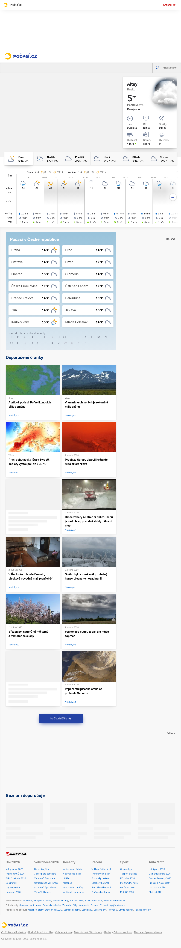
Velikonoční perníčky (73, 887)
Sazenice (23, 905)
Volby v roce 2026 (14, 869)
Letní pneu (87, 910)
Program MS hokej (129, 883)
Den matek (11, 883)
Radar (107, 932)
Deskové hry (100, 910)
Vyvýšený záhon (117, 905)
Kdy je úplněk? (13, 887)
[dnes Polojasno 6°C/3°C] (18, 158)
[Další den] (173, 197)
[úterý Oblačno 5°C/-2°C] (104, 158)
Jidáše (66, 878)
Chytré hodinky (126, 910)
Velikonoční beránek (101, 869)
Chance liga (126, 869)
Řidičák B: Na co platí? (160, 883)
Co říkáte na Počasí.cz (13, 932)
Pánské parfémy (143, 910)
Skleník (94, 905)
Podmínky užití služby (40, 932)
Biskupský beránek (101, 878)
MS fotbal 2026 (127, 887)
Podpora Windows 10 (114, 900)
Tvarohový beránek (101, 874)
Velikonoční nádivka (72, 869)
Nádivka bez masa (72, 874)
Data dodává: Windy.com (88, 932)
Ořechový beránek (100, 883)
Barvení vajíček (41, 869)
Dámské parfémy (71, 910)
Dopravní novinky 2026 (160, 878)
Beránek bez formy (101, 892)
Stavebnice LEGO (53, 910)
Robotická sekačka (52, 905)
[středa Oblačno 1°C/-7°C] (133, 158)
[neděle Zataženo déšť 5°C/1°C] (47, 158)
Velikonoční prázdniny (45, 887)
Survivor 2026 (76, 900)
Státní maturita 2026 (16, 878)
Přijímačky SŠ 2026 (15, 874)
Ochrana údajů (63, 932)
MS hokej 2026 (127, 878)
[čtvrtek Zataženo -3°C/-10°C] (162, 158)
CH (65, 337)
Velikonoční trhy (60, 900)
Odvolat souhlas (122, 932)
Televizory (112, 910)
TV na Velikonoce (42, 892)
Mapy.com (27, 900)
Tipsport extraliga (128, 874)
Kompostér (84, 905)
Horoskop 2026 (13, 892)
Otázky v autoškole (158, 887)
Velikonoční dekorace (44, 878)
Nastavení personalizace (148, 932)
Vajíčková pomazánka (73, 892)
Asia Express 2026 (93, 900)
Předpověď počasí (42, 900)
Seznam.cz (169, 5)
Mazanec (67, 883)
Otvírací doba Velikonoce (46, 883)
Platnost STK (155, 892)
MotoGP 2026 (127, 892)
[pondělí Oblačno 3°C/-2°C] (76, 158)
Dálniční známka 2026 (160, 874)
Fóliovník (104, 905)
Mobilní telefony (35, 910)
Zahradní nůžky (69, 905)
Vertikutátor (35, 905)
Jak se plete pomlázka (45, 874)
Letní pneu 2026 (157, 869)
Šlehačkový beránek (101, 887)
